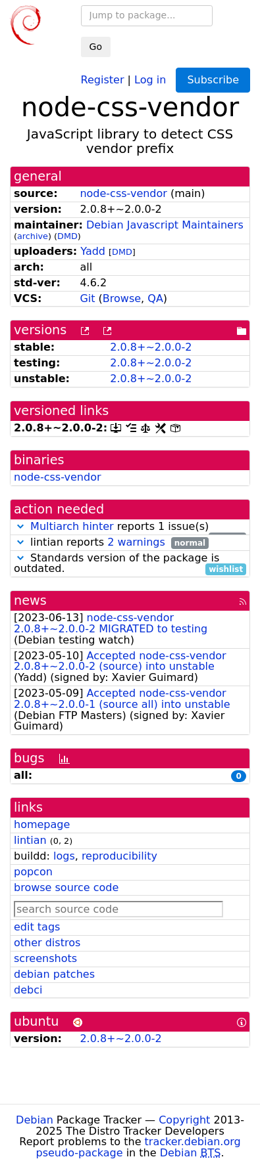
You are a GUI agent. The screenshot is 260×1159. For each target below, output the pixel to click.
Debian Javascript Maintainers (165, 225)
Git (87, 298)
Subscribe (213, 80)
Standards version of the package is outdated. (130, 564)
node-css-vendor (123, 193)
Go (96, 46)
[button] (20, 526)
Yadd (92, 251)
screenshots (45, 958)
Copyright (184, 1120)
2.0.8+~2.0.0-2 (151, 347)
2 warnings (136, 542)
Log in (150, 79)
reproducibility (119, 856)
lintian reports (111, 542)
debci (28, 990)
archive (32, 236)
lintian (30, 840)
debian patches (54, 974)
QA (155, 298)
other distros (47, 942)
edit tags (37, 927)
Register (102, 79)
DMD (67, 236)
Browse (122, 298)
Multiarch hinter (72, 526)
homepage (42, 824)
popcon (33, 871)
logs (64, 856)
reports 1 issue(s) (130, 527)
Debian (34, 1120)
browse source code (66, 887)
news (30, 600)
